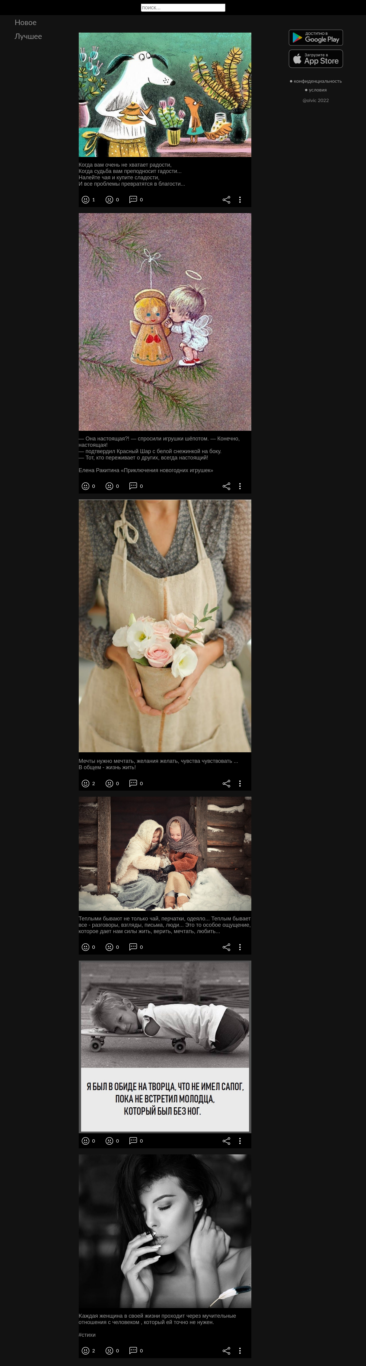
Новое (26, 22)
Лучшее (28, 35)
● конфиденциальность (316, 81)
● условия (316, 89)
